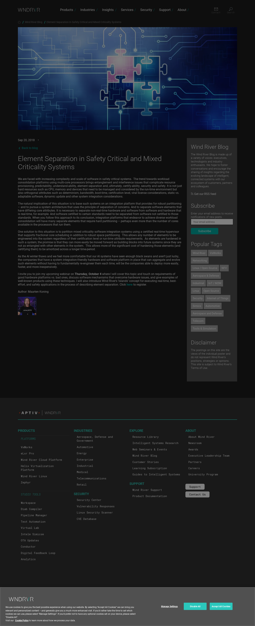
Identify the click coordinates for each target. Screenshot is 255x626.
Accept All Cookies (221, 609)
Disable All (195, 609)
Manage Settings (169, 609)
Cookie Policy (21, 623)
